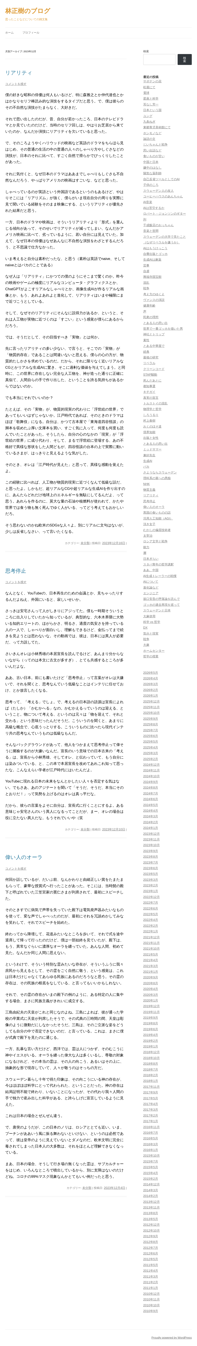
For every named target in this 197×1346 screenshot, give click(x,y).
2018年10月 (151, 1058)
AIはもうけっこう (155, 248)
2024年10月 (151, 776)
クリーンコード (154, 369)
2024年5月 (150, 805)
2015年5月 (150, 1167)
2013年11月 (151, 1207)
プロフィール (30, 32)
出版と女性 (150, 438)
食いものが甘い (154, 156)
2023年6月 (150, 868)
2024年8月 (150, 787)
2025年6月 (150, 736)
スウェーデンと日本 (157, 610)
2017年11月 (151, 1086)
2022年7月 (150, 902)
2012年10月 (151, 1230)
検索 (146, 51)
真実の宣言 (150, 397)
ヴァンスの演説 (154, 300)
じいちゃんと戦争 (155, 144)
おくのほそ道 (152, 426)
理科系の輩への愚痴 (157, 478)
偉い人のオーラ (24, 857)
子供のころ (150, 185)
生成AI (147, 461)
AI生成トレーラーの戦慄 (160, 576)
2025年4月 (150, 747)
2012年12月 (151, 1224)
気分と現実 (150, 633)
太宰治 (147, 535)
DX (145, 627)
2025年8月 (150, 724)
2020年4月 (150, 989)
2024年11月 (151, 770)
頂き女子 (149, 524)
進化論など (150, 587)
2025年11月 (151, 707)
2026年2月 (150, 690)
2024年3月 (150, 816)
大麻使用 (149, 616)
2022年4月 (150, 920)
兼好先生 (149, 455)
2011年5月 (150, 1265)
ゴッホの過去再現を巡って (161, 604)
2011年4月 (150, 1270)
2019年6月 (150, 1029)
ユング (147, 116)
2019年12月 (151, 1006)
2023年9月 (150, 851)
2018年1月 (150, 1081)
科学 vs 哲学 (151, 622)
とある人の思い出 (155, 323)
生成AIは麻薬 (152, 259)
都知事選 (149, 386)
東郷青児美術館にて (157, 127)
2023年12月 (151, 833)
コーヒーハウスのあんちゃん (163, 196)
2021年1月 (150, 971)
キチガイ (149, 392)
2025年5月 (150, 741)
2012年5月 (150, 1259)
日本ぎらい (150, 558)
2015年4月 (150, 1173)
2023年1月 (150, 891)
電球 (146, 93)
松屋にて (149, 87)
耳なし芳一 (150, 104)
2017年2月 (150, 1115)
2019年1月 (150, 1046)
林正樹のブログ (27, 10)
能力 (146, 547)
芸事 (146, 265)
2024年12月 (151, 764)
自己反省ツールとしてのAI (161, 179)
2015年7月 (150, 1161)
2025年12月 (151, 701)
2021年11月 (151, 943)
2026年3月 (150, 684)
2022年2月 (150, 925)
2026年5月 (150, 672)
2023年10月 (151, 845)
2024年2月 (150, 822)
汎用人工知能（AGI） (158, 518)
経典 (146, 351)
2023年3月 (150, 879)
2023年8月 (150, 856)
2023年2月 (150, 885)
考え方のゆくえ (154, 294)
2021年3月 (150, 966)
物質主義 (149, 489)
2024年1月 (150, 828)
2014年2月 (150, 1196)
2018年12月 (151, 1052)
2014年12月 (151, 1184)
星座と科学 (150, 98)
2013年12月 (151, 1201)
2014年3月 (150, 1190)
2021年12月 (151, 937)
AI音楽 (147, 202)
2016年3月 (150, 1144)
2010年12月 (151, 1293)
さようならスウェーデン (160, 472)
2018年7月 (150, 1069)
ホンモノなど (152, 133)
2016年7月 (150, 1132)
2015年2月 (150, 1178)
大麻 (146, 645)
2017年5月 (150, 1098)
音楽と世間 (150, 231)
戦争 (146, 288)
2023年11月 (151, 839)
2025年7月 (150, 730)
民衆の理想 (150, 317)
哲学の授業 (150, 656)
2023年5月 (150, 874)
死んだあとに (152, 380)
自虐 (146, 271)
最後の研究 (150, 357)
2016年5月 (150, 1138)
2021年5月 (150, 954)
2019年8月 (150, 1023)
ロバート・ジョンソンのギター (164, 213)
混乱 (146, 282)
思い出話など (152, 150)
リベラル (149, 363)
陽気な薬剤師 (152, 173)
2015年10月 (151, 1155)
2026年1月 (150, 695)
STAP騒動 (150, 374)
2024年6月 (150, 799)
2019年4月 (150, 1035)
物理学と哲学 (152, 409)
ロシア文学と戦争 (155, 541)
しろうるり (150, 415)
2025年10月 (151, 713)
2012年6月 (150, 1253)
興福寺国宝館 (152, 276)
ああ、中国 (150, 570)
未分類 (85, 543)
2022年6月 (150, 908)
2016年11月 (151, 1127)
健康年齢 (149, 305)
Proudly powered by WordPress (172, 1337)
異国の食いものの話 (157, 512)
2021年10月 (151, 948)
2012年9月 (150, 1236)
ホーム (9, 32)
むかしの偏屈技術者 (157, 530)
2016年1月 (150, 1150)
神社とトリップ (154, 334)
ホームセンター (154, 650)
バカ (146, 466)
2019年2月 (150, 1040)
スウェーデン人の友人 (158, 190)
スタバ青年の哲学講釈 (158, 564)
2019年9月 (150, 1017)
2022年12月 (151, 897)
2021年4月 (150, 960)
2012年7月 (150, 1247)
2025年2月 (150, 759)
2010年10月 (151, 1305)
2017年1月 (150, 1121)
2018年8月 (150, 1063)
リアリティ (18, 73)
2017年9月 (150, 1092)
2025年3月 (150, 753)
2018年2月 (150, 1075)
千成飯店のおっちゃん (158, 225)
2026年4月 (150, 678)
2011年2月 (150, 1282)
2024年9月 (150, 782)
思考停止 (15, 571)
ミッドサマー (152, 449)
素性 (146, 340)
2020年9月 (150, 977)
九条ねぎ (149, 121)
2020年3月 (150, 994)
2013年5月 (150, 1219)
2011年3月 (150, 1276)
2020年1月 (150, 1000)
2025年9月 (150, 718)
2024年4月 (150, 810)
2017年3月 (150, 1109)
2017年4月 (150, 1104)
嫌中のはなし (152, 167)
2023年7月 (150, 862)
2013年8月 (150, 1213)
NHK (146, 484)
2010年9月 (150, 1311)
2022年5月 (150, 914)
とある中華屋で (154, 346)
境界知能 (149, 432)
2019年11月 (151, 1012)
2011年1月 (150, 1288)
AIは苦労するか (154, 208)
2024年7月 (150, 793)
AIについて (150, 581)
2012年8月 (150, 1242)
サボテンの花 (152, 81)
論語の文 (149, 139)
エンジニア (150, 593)
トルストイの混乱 (155, 403)
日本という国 (152, 110)
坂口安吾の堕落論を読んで (161, 599)
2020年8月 (150, 983)
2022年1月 (150, 931)
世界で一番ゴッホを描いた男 (163, 328)
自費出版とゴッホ (155, 254)
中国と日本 (150, 162)
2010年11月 (151, 1299)
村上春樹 (149, 420)
